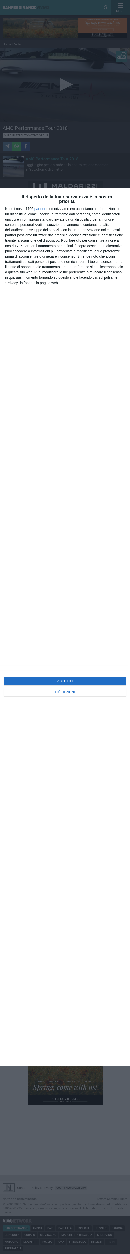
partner (39, 209)
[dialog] (65, 627)
